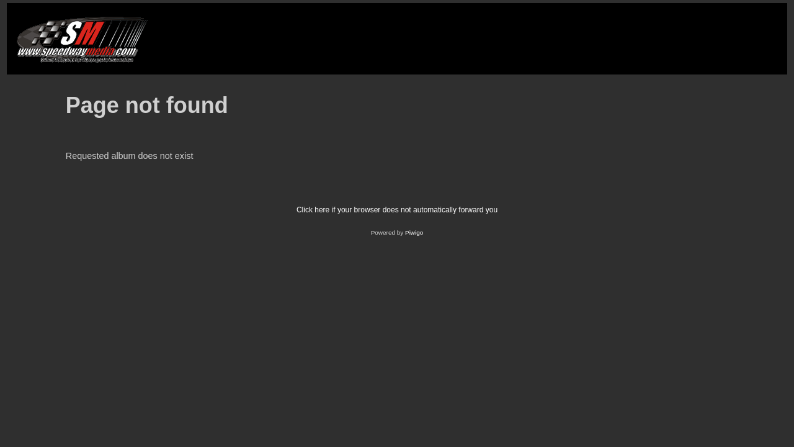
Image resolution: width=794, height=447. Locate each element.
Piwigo (414, 232)
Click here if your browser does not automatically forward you (397, 209)
